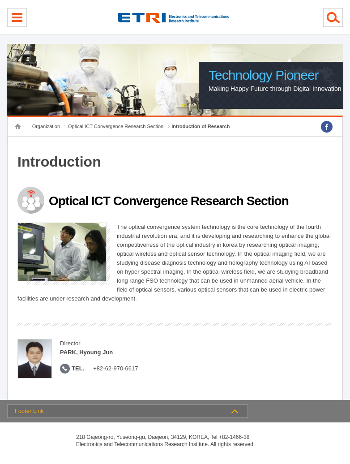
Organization (46, 126)
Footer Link (29, 411)
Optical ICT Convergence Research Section (115, 126)
